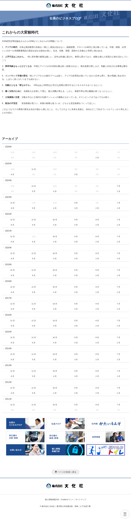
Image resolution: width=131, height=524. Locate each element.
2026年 (8, 147)
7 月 (118, 186)
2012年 (8, 382)
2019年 (8, 264)
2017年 (8, 298)
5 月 (33, 191)
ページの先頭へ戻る (67, 472)
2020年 (8, 248)
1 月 (118, 191)
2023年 (8, 197)
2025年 (8, 163)
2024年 (8, 180)
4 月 (55, 191)
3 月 (76, 174)
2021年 (8, 231)
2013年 (8, 365)
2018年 (8, 281)
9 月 (76, 203)
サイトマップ (80, 499)
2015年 (8, 332)
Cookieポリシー (67, 499)
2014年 (8, 348)
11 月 (34, 169)
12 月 (12, 203)
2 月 (97, 158)
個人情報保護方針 (52, 499)
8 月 (97, 220)
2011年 (8, 399)
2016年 (8, 315)
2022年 (8, 214)
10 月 (55, 220)
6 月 (12, 174)
